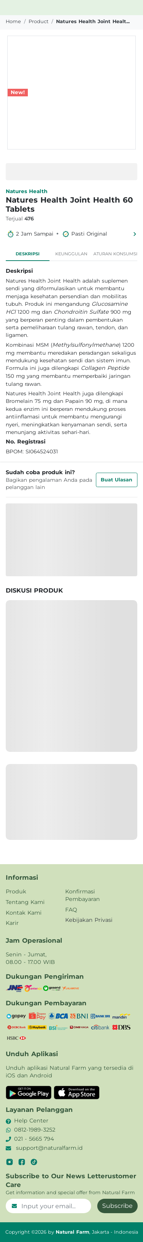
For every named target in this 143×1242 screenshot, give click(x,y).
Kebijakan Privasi (88, 920)
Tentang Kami (25, 902)
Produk (16, 891)
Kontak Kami (24, 912)
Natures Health (26, 191)
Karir (12, 923)
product (38, 21)
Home (13, 21)
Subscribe (117, 1205)
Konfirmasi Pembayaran (82, 895)
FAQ (71, 909)
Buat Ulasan (116, 480)
